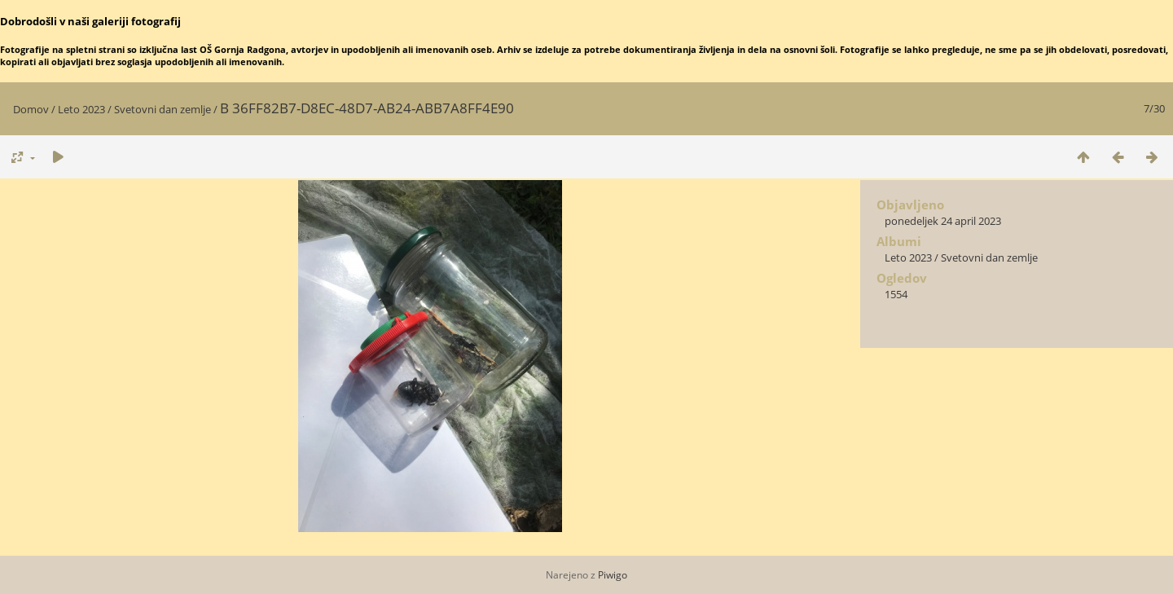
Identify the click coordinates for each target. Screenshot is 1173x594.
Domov (31, 109)
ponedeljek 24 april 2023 (943, 220)
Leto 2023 (81, 109)
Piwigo (612, 575)
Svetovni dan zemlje (162, 109)
